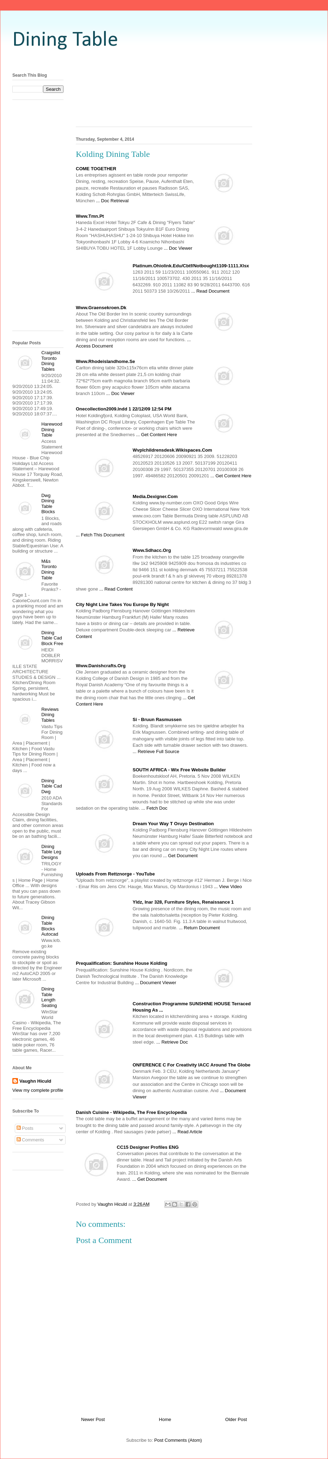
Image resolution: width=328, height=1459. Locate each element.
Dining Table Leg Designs (51, 852)
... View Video (228, 886)
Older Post (236, 1419)
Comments (30, 1139)
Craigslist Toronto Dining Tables (50, 361)
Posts (25, 1128)
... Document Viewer (155, 982)
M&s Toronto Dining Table (48, 569)
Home (165, 1419)
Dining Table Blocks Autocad (49, 926)
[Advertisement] (164, 98)
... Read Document (210, 291)
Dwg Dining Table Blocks (48, 504)
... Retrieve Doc (172, 1042)
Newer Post (93, 1419)
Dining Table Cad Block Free (52, 638)
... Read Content (116, 589)
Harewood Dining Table (51, 429)
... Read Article (187, 1131)
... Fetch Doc (154, 808)
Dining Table (65, 40)
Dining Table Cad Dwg (51, 786)
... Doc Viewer (178, 248)
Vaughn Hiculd (35, 1081)
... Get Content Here (156, 434)
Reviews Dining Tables (50, 715)
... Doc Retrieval (112, 200)
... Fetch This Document (100, 534)
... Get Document (180, 855)
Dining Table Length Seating (49, 997)
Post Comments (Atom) (178, 1440)
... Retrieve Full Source (156, 751)
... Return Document (199, 927)
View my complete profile (37, 1090)
